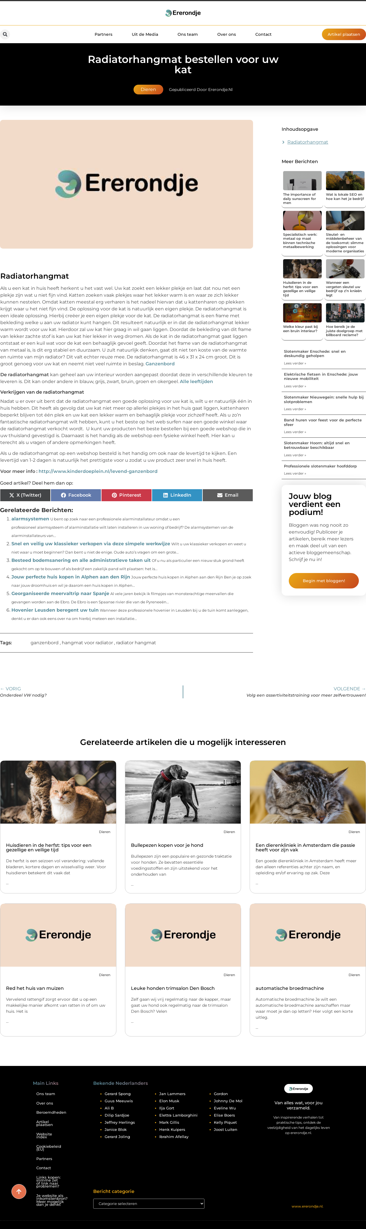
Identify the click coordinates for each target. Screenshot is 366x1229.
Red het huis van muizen (35, 988)
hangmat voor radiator (87, 642)
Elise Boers (224, 1115)
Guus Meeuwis (119, 1101)
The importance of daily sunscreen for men (299, 198)
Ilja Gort (166, 1108)
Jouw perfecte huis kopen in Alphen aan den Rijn (70, 577)
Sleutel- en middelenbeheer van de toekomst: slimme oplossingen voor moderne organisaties (345, 242)
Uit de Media (145, 34)
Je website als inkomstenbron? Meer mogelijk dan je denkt (50, 1200)
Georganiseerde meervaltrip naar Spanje (60, 593)
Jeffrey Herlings (120, 1122)
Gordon (221, 1093)
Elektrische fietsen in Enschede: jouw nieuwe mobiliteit (321, 376)
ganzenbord (45, 642)
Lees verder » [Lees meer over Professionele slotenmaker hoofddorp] (295, 473)
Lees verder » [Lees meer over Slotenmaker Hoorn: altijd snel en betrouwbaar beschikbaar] (295, 455)
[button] (5, 34)
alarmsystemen (30, 519)
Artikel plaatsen (44, 1123)
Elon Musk (169, 1101)
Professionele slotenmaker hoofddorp (320, 466)
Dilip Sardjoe (117, 1115)
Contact (263, 34)
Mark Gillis (169, 1122)
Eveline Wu (225, 1108)
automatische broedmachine (290, 988)
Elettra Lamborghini (178, 1115)
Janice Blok (116, 1129)
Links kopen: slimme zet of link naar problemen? (48, 1182)
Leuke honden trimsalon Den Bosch (173, 988)
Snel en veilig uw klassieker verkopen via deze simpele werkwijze (90, 543)
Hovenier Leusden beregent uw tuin (55, 610)
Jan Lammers (172, 1093)
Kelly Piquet (225, 1122)
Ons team (188, 34)
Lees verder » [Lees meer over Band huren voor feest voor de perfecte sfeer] (295, 432)
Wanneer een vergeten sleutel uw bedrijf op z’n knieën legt (344, 288)
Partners (103, 34)
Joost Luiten (225, 1129)
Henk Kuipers (172, 1129)
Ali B (109, 1108)
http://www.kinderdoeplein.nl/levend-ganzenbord (98, 471)
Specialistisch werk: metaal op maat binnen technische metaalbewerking (300, 240)
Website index (44, 1135)
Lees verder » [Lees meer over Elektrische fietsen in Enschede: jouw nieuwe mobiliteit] (295, 386)
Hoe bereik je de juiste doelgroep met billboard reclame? (344, 330)
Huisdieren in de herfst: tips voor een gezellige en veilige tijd (300, 288)
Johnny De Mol (228, 1101)
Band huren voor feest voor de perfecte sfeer (323, 422)
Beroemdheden (50, 1112)
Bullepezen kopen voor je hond (167, 845)
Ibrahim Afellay (173, 1136)
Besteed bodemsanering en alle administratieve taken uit (81, 560)
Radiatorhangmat (307, 142)
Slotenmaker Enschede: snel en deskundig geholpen (315, 353)
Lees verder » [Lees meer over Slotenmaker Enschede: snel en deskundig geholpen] (295, 363)
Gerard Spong (118, 1093)
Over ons (226, 34)
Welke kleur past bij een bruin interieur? (300, 328)
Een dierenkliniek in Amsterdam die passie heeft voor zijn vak (305, 848)
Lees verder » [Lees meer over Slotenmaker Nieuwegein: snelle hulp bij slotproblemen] (295, 409)
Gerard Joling (117, 1136)
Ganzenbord (160, 363)
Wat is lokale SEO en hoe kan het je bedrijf (345, 196)
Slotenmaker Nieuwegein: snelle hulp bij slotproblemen (324, 399)
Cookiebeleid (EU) (48, 1148)
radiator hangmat (136, 642)
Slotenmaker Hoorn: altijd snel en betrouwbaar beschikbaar (317, 445)
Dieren (148, 89)
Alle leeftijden (196, 381)
